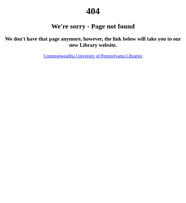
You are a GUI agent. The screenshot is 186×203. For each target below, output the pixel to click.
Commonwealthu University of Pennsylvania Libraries (93, 56)
